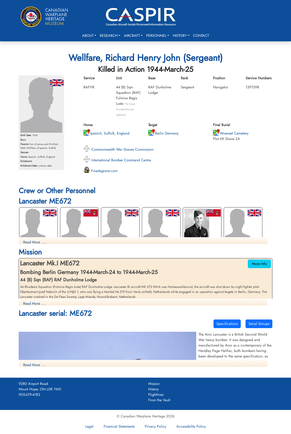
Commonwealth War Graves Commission (118, 149)
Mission (154, 383)
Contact (201, 35)
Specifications (227, 323)
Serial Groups (258, 323)
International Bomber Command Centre (117, 160)
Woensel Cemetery (230, 133)
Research (109, 35)
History (180, 35)
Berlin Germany (163, 133)
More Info (259, 263)
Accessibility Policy (191, 426)
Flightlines (155, 394)
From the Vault (159, 400)
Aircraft (132, 35)
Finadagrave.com (100, 170)
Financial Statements (119, 426)
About (87, 35)
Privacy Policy (155, 426)
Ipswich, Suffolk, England (106, 133)
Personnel (156, 35)
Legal (89, 426)
